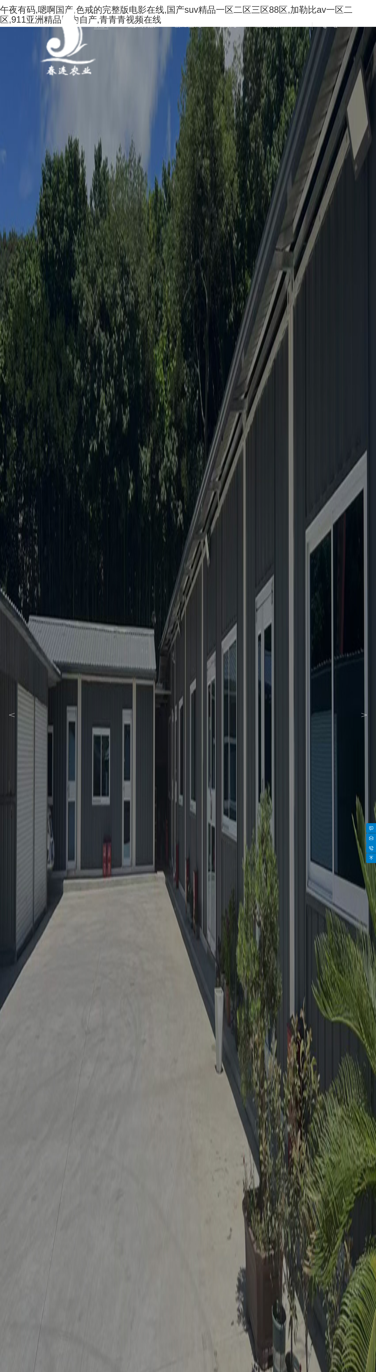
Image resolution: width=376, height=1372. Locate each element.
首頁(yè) (101, 26)
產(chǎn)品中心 (188, 26)
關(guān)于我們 (141, 26)
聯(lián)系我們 (268, 26)
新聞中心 (229, 26)
